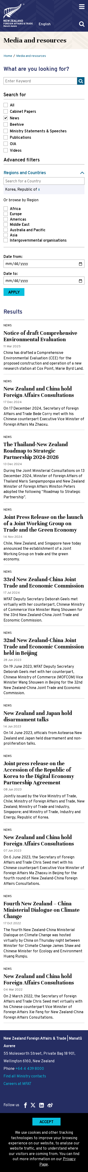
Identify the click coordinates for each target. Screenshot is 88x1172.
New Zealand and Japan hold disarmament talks (38, 716)
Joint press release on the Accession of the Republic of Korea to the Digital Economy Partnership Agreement (39, 773)
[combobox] (44, 181)
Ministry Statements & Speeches (38, 131)
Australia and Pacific (28, 230)
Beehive (17, 124)
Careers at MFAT (17, 1084)
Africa (15, 209)
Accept (46, 1122)
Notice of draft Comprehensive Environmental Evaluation (40, 336)
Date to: (11, 274)
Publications (20, 137)
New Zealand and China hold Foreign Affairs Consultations (39, 392)
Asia (13, 235)
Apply (14, 292)
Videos (16, 150)
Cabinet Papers (23, 111)
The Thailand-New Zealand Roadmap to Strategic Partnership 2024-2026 (36, 450)
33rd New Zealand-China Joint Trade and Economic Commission (44, 582)
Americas (18, 219)
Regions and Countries (25, 173)
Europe (16, 214)
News (14, 118)
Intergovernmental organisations (38, 240)
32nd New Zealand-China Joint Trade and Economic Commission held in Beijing (44, 646)
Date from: (13, 257)
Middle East (20, 225)
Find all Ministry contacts (25, 1076)
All (12, 105)
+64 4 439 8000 (29, 1069)
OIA (13, 144)
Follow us (28, 1105)
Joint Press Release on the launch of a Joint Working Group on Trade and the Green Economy (43, 523)
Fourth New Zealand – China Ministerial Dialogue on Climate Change (42, 910)
